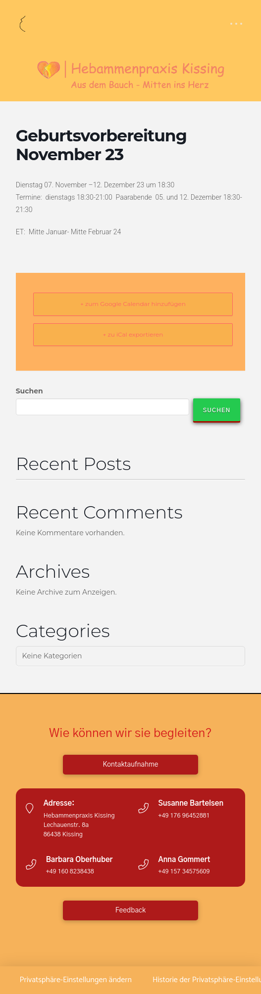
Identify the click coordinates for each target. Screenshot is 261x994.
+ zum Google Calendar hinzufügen (133, 303)
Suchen (29, 391)
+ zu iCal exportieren (133, 334)
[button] (236, 24)
